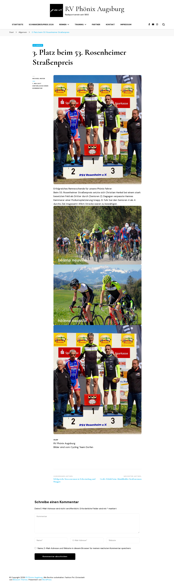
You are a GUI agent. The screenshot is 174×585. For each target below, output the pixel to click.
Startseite (17, 24)
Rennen (62, 24)
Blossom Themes (20, 579)
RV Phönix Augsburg (94, 8)
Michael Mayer (38, 78)
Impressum (125, 24)
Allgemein (37, 45)
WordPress (46, 579)
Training (79, 24)
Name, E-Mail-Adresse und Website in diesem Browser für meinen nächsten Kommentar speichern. (84, 548)
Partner (96, 24)
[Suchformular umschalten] (163, 24)
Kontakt (110, 24)
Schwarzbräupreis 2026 (41, 24)
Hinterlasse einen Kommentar (41, 87)
